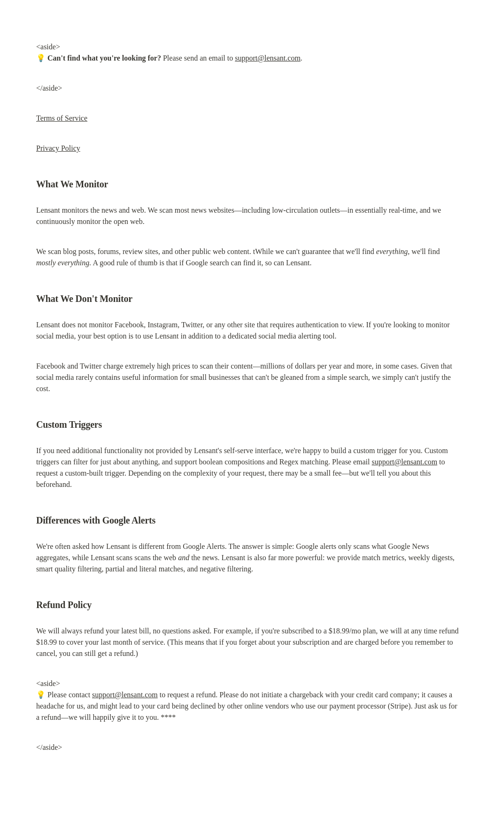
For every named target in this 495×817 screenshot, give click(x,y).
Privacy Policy (58, 148)
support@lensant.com (268, 58)
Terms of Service (61, 118)
